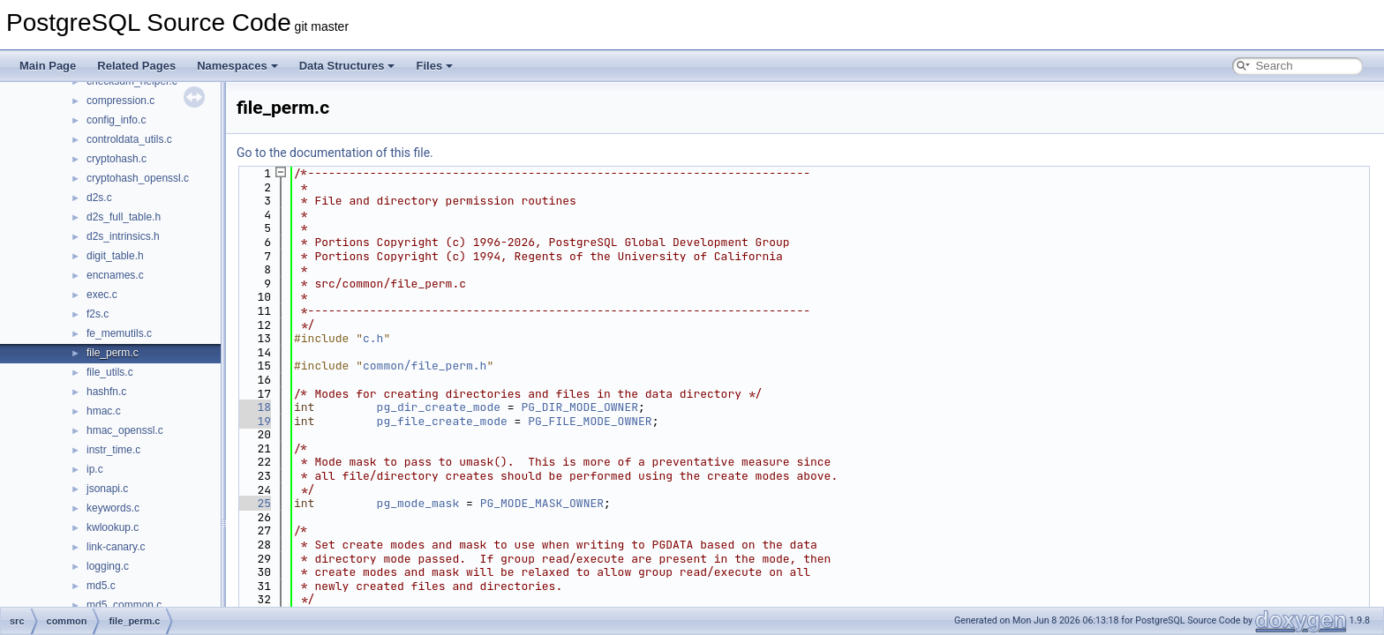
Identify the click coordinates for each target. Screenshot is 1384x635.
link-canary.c (115, 547)
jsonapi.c (107, 488)
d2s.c (99, 197)
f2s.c (97, 314)
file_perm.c (112, 353)
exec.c (101, 294)
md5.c (101, 585)
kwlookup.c (112, 527)
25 (254, 503)
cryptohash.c (116, 159)
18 (254, 407)
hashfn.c (106, 391)
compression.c (120, 100)
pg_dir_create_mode (438, 407)
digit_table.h (115, 256)
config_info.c (116, 120)
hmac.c (103, 411)
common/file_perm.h (424, 365)
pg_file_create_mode (442, 421)
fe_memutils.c (119, 333)
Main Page (47, 65)
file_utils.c (109, 372)
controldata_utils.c (129, 139)
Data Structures (347, 65)
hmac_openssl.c (124, 430)
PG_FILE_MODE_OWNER (589, 421)
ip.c (94, 469)
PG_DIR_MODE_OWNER (579, 407)
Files (434, 65)
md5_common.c (124, 605)
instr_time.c (113, 450)
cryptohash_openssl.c (137, 178)
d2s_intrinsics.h (123, 236)
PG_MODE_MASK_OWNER (542, 503)
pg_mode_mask (418, 503)
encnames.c (115, 275)
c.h (373, 338)
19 (254, 421)
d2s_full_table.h (123, 217)
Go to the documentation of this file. (335, 153)
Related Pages (136, 65)
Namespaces (237, 65)
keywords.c (112, 508)
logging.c (107, 566)
